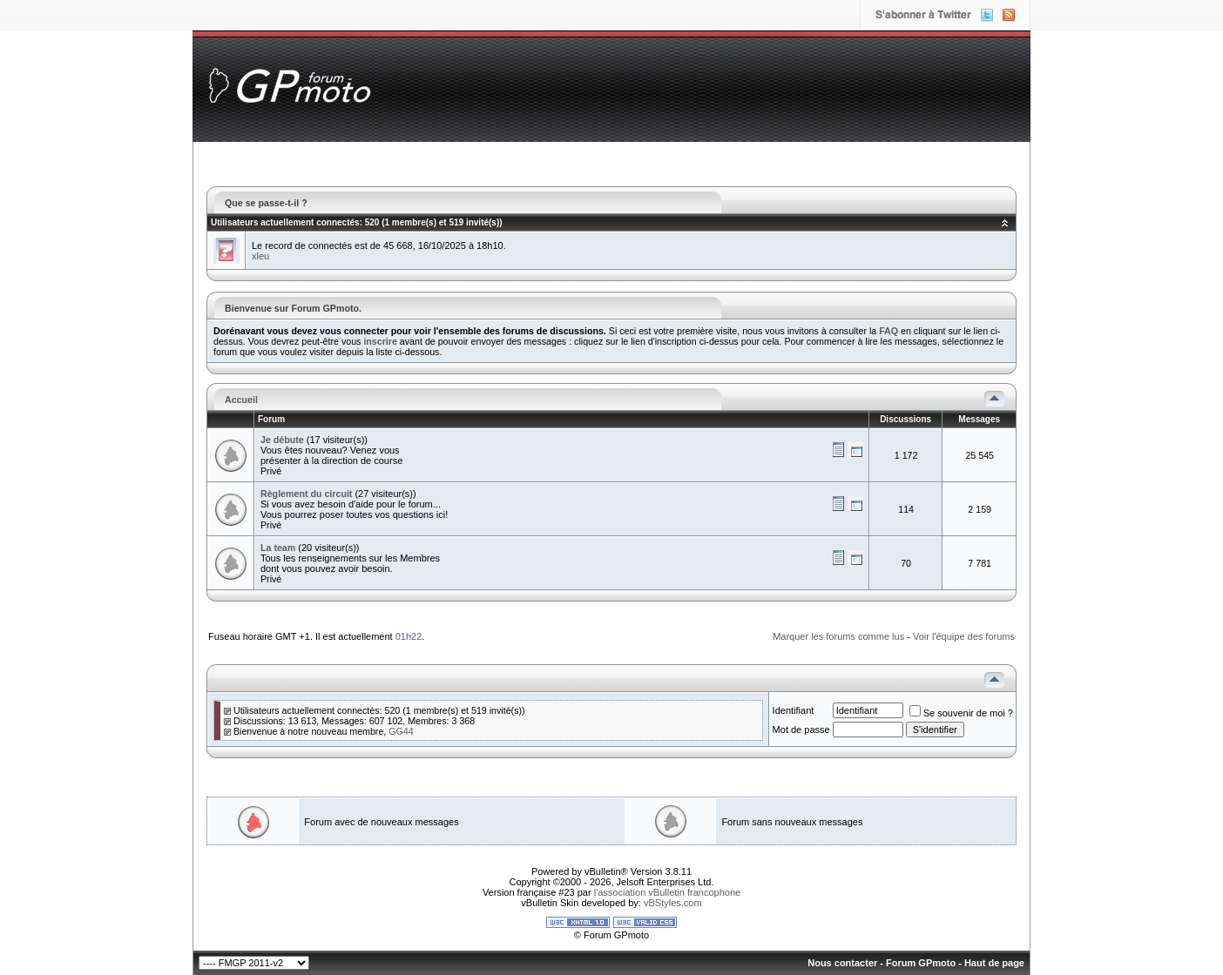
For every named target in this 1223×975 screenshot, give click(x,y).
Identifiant (793, 710)
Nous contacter (842, 963)
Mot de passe (801, 729)
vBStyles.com (673, 903)
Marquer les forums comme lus (838, 636)
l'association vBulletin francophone (667, 892)
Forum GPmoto (921, 963)
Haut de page (994, 963)
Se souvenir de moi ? (961, 713)
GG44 (401, 731)
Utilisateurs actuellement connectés (285, 222)
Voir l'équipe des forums (964, 636)
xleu (260, 256)
